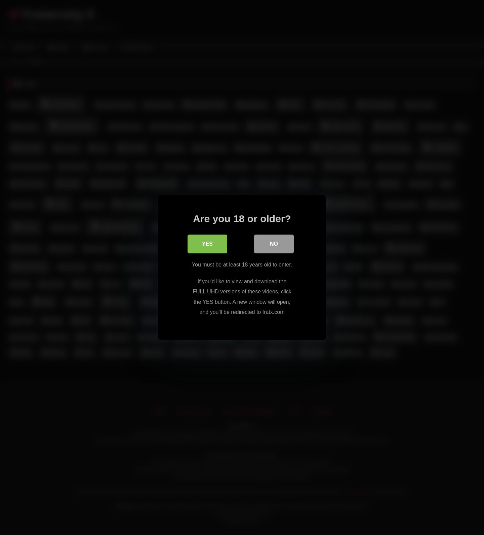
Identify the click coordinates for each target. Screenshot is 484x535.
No (274, 244)
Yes (207, 244)
